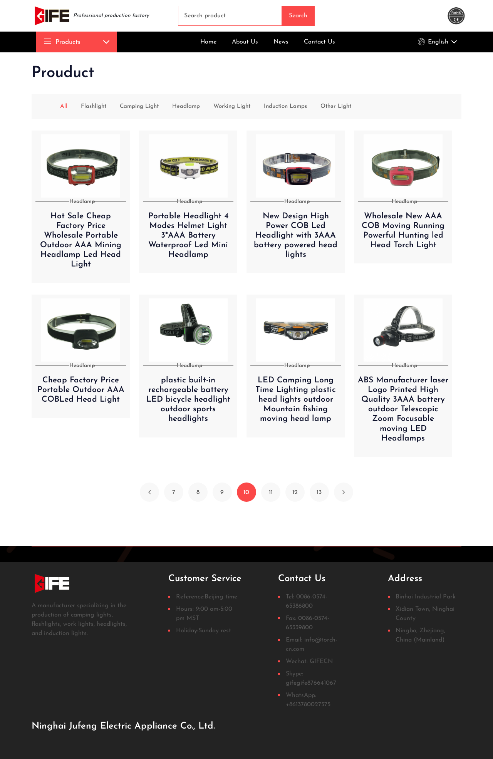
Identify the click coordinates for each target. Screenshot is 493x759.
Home (208, 42)
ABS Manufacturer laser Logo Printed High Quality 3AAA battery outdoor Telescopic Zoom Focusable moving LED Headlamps (403, 409)
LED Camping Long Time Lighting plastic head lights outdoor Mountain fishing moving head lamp (295, 399)
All (51, 106)
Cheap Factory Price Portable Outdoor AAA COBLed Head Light (80, 390)
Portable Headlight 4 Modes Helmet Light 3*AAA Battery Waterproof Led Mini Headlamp (188, 235)
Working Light (226, 106)
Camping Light (130, 106)
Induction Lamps (283, 106)
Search (298, 16)
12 (295, 492)
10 (246, 492)
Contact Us (319, 42)
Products (62, 42)
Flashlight (82, 106)
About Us (245, 42)
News (280, 42)
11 (271, 492)
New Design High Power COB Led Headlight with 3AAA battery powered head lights (295, 235)
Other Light (337, 106)
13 (319, 492)
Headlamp (179, 106)
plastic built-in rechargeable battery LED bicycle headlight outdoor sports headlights (188, 399)
